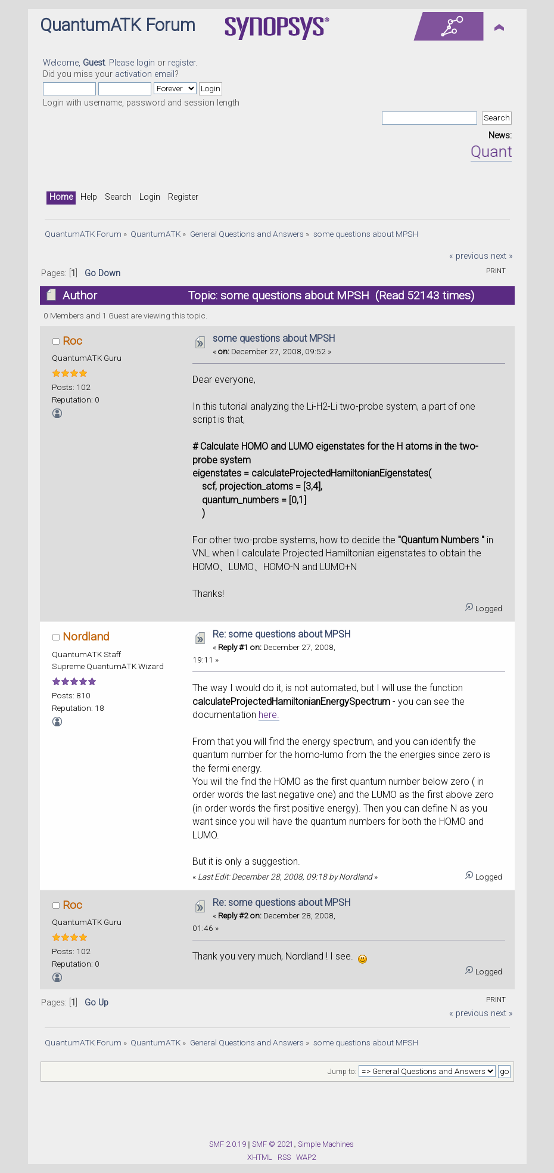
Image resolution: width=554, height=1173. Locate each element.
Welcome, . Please (89, 63)
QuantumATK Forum (117, 25)
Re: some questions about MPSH (281, 634)
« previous (468, 256)
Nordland (86, 636)
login (145, 63)
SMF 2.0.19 (227, 1144)
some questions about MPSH (274, 338)
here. (269, 714)
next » (502, 256)
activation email (145, 74)
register (181, 63)
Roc (72, 341)
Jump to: (342, 1071)
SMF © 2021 (273, 1144)
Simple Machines (326, 1144)
